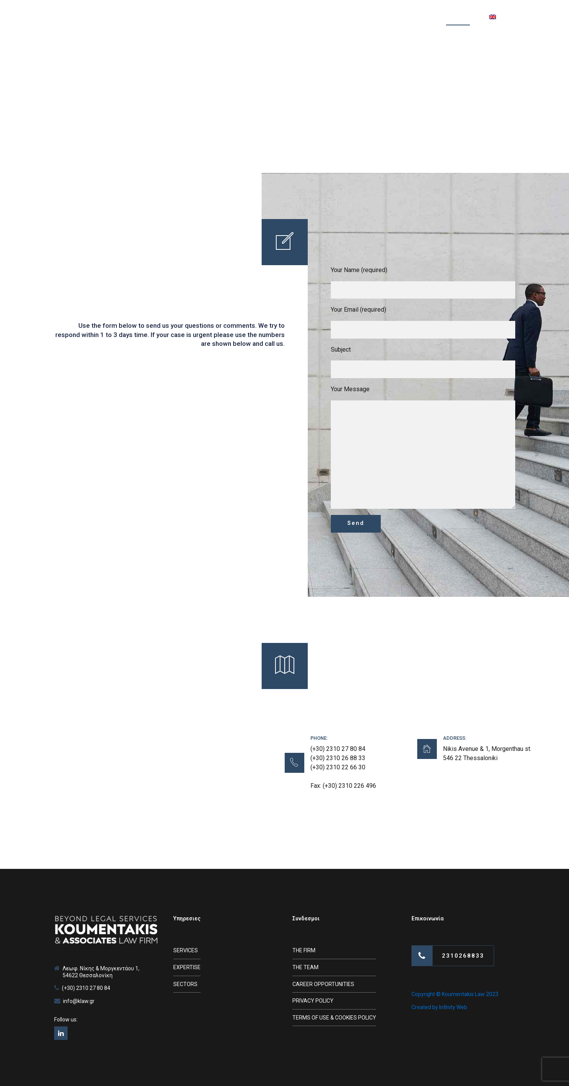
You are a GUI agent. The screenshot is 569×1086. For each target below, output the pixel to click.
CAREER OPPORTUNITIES (323, 984)
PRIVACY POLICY (312, 1001)
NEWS (381, 17)
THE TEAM (305, 967)
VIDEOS (417, 17)
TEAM (304, 17)
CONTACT (458, 17)
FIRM (227, 17)
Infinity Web (453, 1007)
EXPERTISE (187, 967)
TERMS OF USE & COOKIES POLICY (334, 1018)
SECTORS (185, 984)
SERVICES (265, 17)
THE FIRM (303, 950)
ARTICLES (342, 17)
